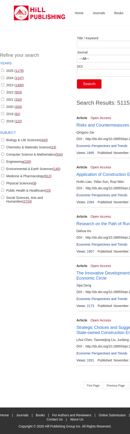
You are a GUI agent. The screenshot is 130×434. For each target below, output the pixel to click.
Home (79, 13)
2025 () (15, 71)
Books (118, 13)
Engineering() (18, 162)
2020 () (14, 107)
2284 (90, 202)
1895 (90, 153)
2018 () (14, 121)
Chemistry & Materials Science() (31, 147)
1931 (90, 360)
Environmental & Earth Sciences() (33, 169)
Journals (99, 13)
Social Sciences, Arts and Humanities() (24, 199)
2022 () (14, 92)
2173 (90, 306)
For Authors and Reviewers (71, 415)
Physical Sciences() (21, 183)
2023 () (15, 85)
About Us (76, 419)
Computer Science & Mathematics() (34, 154)
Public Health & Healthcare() (28, 190)
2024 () (15, 78)
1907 (90, 251)
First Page (93, 385)
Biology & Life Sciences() (27, 140)
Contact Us (55, 419)
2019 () (13, 114)
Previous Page (116, 385)
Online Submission (112, 415)
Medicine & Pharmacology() (28, 176)
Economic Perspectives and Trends (101, 146)
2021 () (14, 99)
